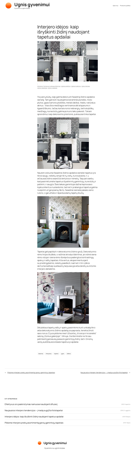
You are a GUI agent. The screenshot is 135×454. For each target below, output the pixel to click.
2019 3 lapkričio (125, 404)
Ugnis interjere (85, 86)
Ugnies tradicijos (76, 86)
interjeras (48, 353)
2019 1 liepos (126, 423)
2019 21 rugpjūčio (125, 410)
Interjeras (40, 86)
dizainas (40, 353)
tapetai (56, 353)
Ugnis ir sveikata (52, 88)
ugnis (62, 353)
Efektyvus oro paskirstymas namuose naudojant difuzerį (31, 404)
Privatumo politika (125, 5)
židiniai (69, 353)
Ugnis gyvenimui (32, 4)
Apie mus (115, 5)
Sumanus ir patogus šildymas (51, 86)
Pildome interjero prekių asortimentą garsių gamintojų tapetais (31, 372)
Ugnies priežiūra (65, 86)
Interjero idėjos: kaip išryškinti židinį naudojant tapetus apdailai (34, 416)
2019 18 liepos (126, 417)
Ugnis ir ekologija (42, 88)
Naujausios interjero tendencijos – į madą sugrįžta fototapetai (104, 372)
